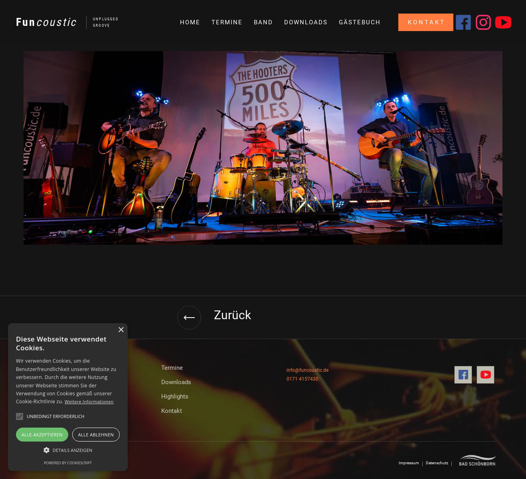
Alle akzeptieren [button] (42, 435)
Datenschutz (437, 463)
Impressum (409, 463)
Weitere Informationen (89, 401)
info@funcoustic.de (307, 370)
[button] (68, 450)
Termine (172, 367)
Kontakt (171, 410)
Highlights (174, 396)
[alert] (68, 397)
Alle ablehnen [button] (96, 435)
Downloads (176, 382)
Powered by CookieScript (68, 462)
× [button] (121, 330)
